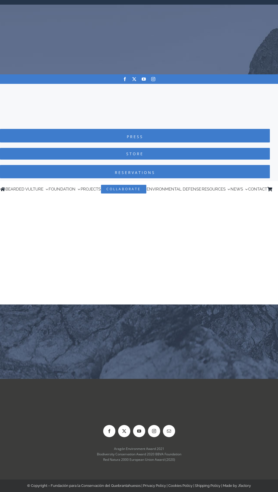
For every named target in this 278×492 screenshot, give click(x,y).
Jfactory (244, 486)
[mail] (169, 431)
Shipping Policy (207, 486)
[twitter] (134, 79)
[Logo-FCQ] (139, 89)
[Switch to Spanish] (275, 189)
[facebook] (125, 79)
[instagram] (153, 79)
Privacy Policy (154, 486)
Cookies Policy (180, 486)
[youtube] (144, 79)
